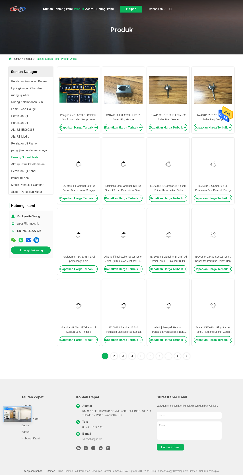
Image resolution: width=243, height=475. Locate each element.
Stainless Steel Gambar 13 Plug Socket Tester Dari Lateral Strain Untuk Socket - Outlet (123, 190)
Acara (89, 9)
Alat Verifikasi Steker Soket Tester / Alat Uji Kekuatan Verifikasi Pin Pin (123, 261)
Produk (79, 9)
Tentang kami (63, 9)
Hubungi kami (104, 9)
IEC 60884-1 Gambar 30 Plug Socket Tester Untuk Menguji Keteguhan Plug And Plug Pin (78, 190)
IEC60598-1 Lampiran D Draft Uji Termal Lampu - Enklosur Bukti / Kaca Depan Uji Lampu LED (168, 261)
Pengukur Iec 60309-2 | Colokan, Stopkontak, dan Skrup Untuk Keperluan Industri (78, 119)
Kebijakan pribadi (33, 471)
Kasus (25, 431)
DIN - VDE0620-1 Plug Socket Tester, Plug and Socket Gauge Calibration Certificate (212, 332)
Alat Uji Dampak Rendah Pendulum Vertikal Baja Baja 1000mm (168, 332)
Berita (25, 425)
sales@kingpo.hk (28, 223)
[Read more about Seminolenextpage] (177, 356)
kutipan (131, 9)
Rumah (48, 9)
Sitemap (50, 471)
